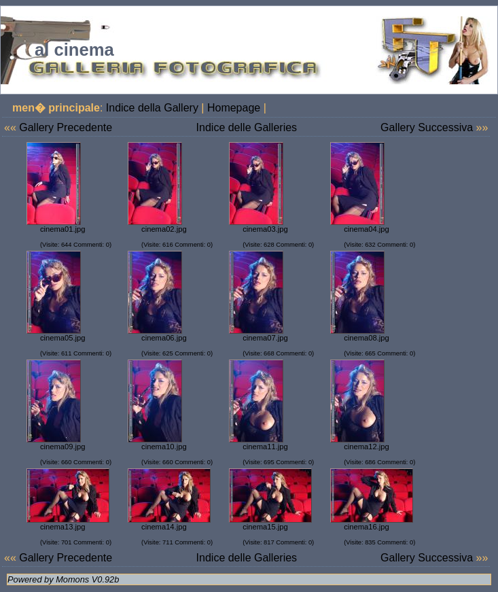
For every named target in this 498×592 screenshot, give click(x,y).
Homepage (233, 108)
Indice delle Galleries (247, 127)
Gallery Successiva (426, 127)
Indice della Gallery (152, 108)
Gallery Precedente (65, 127)
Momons (72, 579)
